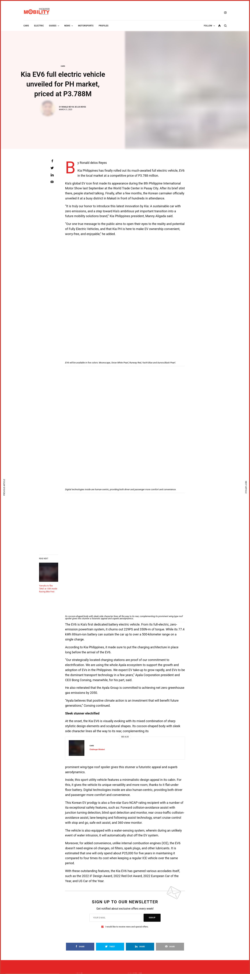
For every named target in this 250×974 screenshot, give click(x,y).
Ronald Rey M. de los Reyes (73, 107)
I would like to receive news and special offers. (126, 927)
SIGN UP (152, 918)
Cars (63, 66)
